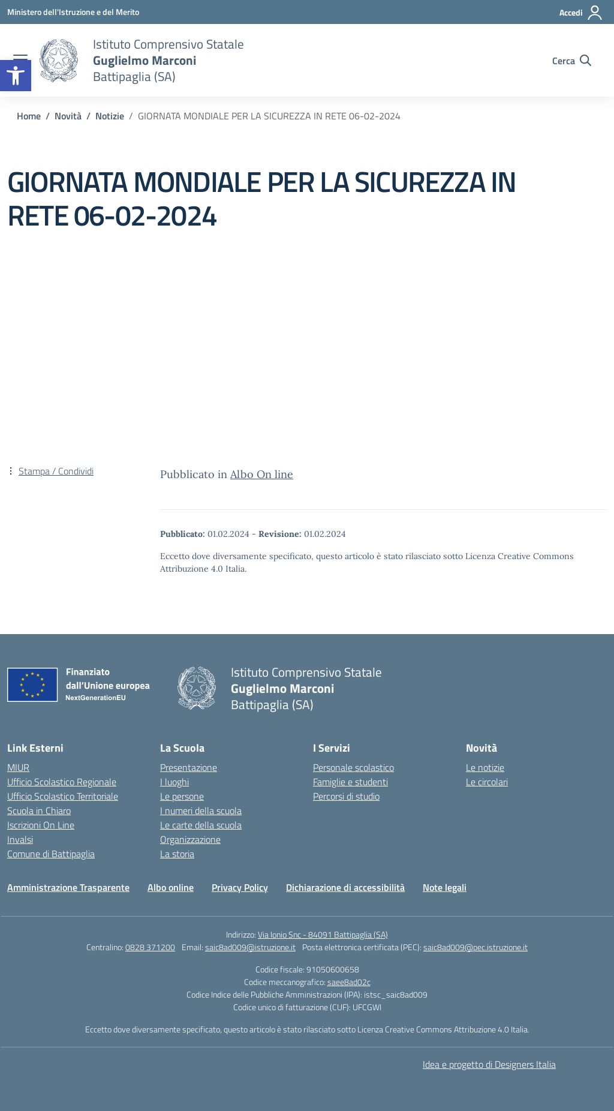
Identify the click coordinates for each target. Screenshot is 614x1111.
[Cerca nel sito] (572, 60)
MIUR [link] (18, 767)
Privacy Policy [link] (240, 887)
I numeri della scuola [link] (201, 810)
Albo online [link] (171, 887)
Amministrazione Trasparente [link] (68, 887)
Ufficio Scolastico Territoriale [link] (62, 796)
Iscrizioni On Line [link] (40, 825)
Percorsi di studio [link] (346, 796)
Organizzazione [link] (190, 839)
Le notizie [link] (485, 767)
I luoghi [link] (174, 781)
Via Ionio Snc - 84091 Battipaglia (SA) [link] (323, 934)
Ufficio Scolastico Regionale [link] (61, 781)
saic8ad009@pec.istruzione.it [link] (475, 947)
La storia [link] (177, 853)
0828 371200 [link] (150, 947)
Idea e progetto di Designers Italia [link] (489, 1064)
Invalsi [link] (20, 839)
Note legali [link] (444, 887)
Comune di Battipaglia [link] (51, 853)
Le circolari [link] (487, 781)
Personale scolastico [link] (353, 767)
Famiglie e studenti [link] (350, 781)
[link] (15, 75)
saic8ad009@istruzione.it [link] (250, 947)
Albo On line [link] (261, 474)
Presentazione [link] (188, 767)
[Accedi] (581, 12)
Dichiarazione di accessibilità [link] (345, 887)
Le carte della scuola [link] (201, 825)
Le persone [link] (182, 796)
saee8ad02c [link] (349, 981)
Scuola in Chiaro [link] (39, 810)
